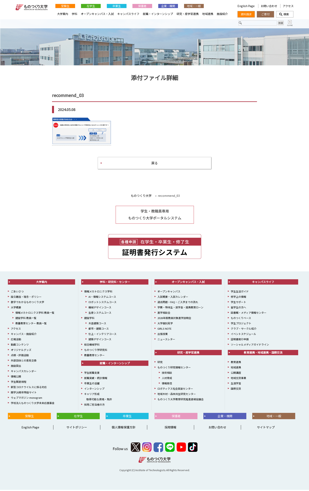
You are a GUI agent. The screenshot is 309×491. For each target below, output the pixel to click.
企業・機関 (168, 6)
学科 (74, 14)
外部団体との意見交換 (23, 362)
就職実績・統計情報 (95, 379)
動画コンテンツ (20, 346)
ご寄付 (265, 14)
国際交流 (236, 390)
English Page (246, 6)
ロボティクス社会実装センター (175, 390)
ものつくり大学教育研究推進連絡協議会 (180, 400)
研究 (160, 363)
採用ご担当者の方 (94, 406)
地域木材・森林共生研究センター (176, 395)
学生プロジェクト (241, 324)
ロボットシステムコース (102, 303)
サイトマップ (266, 428)
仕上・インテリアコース (102, 335)
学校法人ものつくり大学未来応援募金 (32, 404)
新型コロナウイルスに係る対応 (29, 388)
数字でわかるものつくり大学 (27, 303)
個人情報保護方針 (123, 428)
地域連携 (207, 14)
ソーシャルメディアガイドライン (250, 346)
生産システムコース (99, 314)
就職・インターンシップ (158, 14)
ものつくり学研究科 (95, 351)
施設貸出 (16, 367)
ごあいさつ (17, 293)
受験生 (65, 6)
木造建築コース (97, 324)
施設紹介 (222, 14)
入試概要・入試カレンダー (172, 298)
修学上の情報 (238, 298)
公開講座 (236, 374)
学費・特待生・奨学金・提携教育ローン (180, 309)
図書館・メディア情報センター (248, 314)
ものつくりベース (241, 319)
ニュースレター (166, 340)
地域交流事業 (238, 379)
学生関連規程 (18, 383)
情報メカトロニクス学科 (98, 293)
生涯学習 (236, 385)
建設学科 (89, 319)
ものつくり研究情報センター (174, 369)
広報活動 (16, 340)
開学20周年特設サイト (24, 394)
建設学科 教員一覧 (25, 319)
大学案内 (62, 14)
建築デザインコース (99, 340)
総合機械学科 (92, 346)
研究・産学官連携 (188, 14)
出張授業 (162, 335)
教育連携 (236, 363)
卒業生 (117, 6)
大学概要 (16, 309)
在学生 (91, 6)
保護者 (142, 6)
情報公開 (16, 378)
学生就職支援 (92, 374)
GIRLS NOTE (164, 330)
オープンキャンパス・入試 (97, 14)
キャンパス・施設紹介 (23, 335)
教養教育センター (94, 356)
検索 (285, 14)
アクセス (288, 6)
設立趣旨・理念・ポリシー (26, 298)
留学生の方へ (238, 309)
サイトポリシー (76, 428)
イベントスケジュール (243, 335)
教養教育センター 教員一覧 (31, 324)
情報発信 (167, 385)
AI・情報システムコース (102, 298)
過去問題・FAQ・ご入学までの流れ (177, 303)
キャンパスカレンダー (23, 372)
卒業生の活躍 (92, 385)
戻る (154, 163)
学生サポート (238, 303)
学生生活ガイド (240, 293)
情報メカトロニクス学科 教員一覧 (34, 314)
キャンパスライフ (128, 14)
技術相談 (167, 374)
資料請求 (246, 14)
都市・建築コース (98, 330)
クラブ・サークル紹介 (243, 330)
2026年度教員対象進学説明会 (174, 319)
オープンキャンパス (168, 293)
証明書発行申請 (240, 340)
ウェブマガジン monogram (26, 399)
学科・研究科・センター (115, 283)
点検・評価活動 (20, 356)
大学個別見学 (165, 324)
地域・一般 (194, 6)
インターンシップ (94, 390)
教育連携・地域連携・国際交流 (263, 354)
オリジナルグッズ (21, 351)
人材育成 (167, 379)
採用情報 (170, 428)
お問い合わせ (269, 6)
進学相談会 (163, 314)
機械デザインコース (99, 309)
